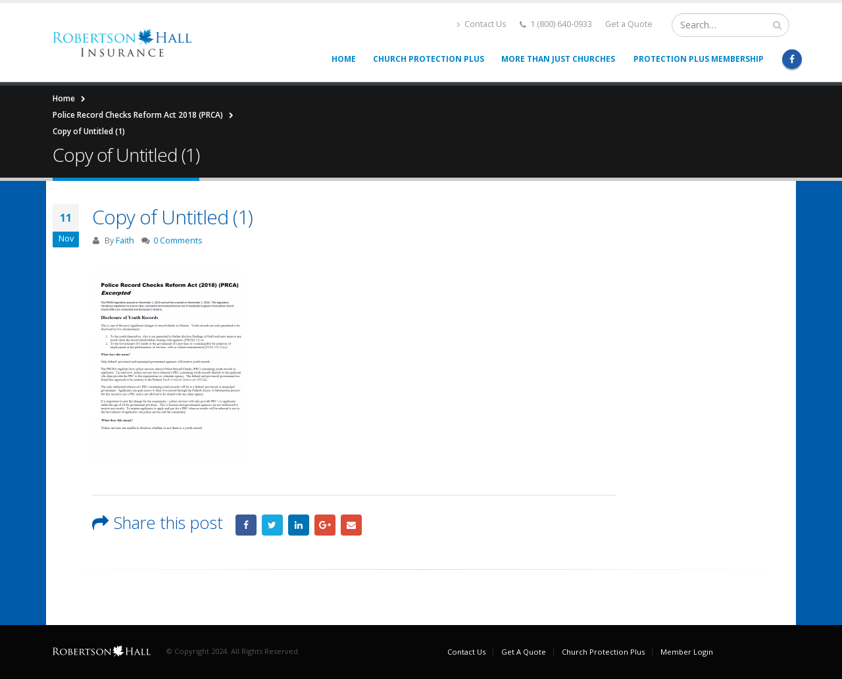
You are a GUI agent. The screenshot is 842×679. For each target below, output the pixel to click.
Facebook (246, 525)
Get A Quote (523, 652)
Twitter (272, 525)
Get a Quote (629, 24)
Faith (125, 240)
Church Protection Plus (428, 58)
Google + (324, 525)
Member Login (686, 652)
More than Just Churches (558, 58)
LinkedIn (298, 525)
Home (344, 58)
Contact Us (482, 24)
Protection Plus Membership (698, 58)
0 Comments (178, 240)
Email (351, 525)
